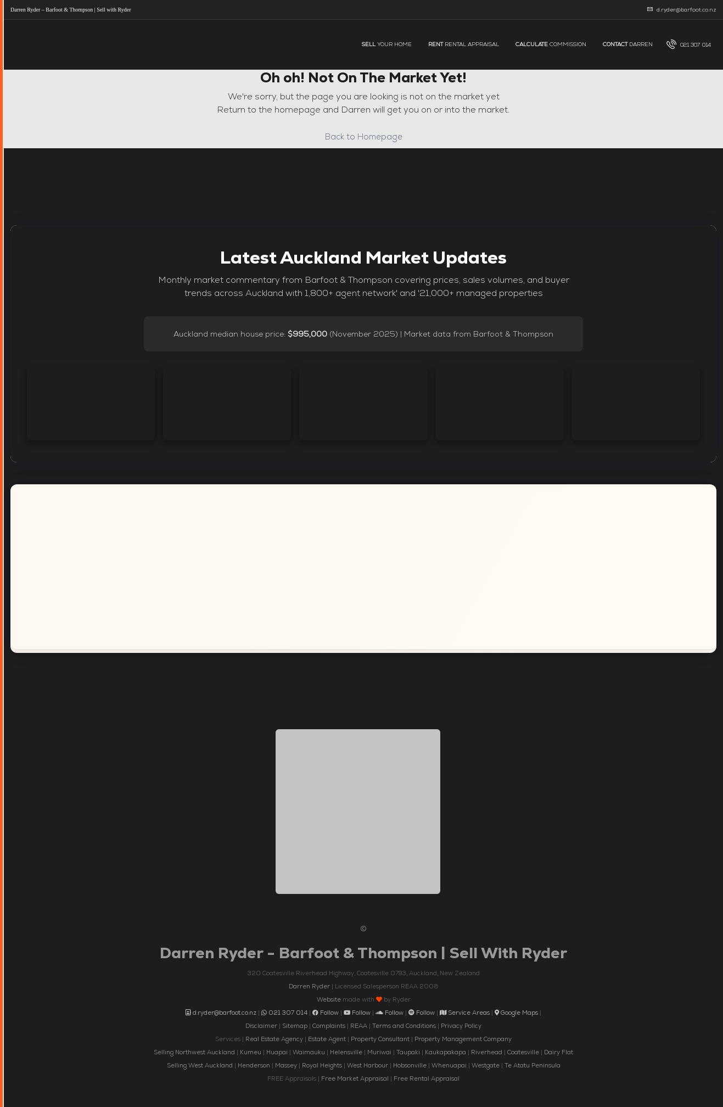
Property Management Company (463, 1039)
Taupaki (408, 1052)
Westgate (486, 1065)
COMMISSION (550, 44)
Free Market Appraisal (355, 1078)
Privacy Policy (461, 1026)
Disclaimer (261, 1026)
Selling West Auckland (200, 1065)
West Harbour (367, 1065)
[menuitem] (688, 45)
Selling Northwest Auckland (194, 1052)
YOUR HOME (387, 44)
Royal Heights (322, 1065)
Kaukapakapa (445, 1052)
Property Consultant (380, 1039)
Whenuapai (449, 1065)
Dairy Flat (558, 1052)
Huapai (277, 1052)
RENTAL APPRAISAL (463, 44)
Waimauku (309, 1052)
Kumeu (250, 1052)
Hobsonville (410, 1065)
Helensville (346, 1052)
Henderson (254, 1065)
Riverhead (486, 1052)
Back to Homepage (363, 136)
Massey (286, 1065)
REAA (358, 1026)
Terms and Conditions (404, 1026)
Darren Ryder (309, 986)
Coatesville (523, 1052)
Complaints (328, 1026)
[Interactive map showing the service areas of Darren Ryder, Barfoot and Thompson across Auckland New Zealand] (363, 566)
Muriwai (379, 1052)
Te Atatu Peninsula (533, 1065)
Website (329, 999)
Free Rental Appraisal (426, 1078)
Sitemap (294, 1026)
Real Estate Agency (274, 1039)
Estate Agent (327, 1039)
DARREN (628, 44)
